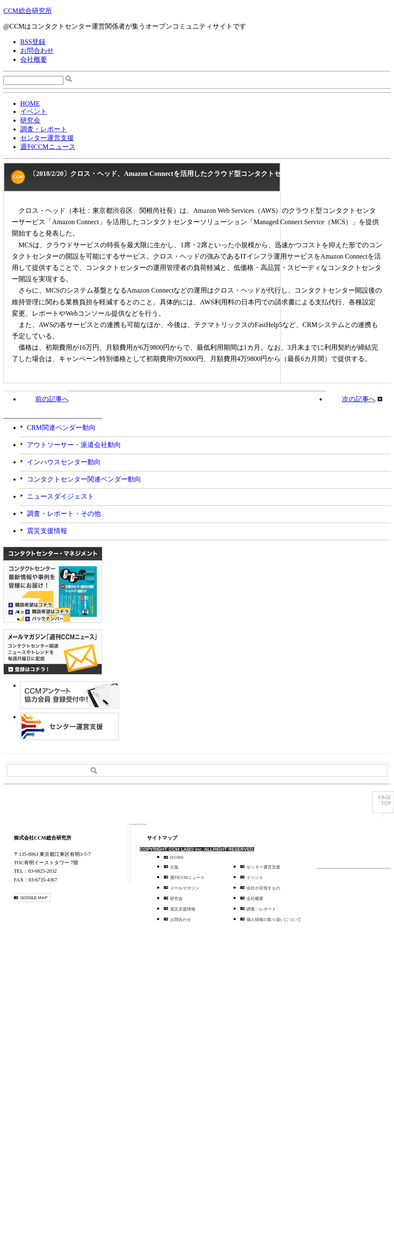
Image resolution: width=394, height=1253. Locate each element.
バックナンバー (47, 618)
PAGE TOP (383, 804)
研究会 (30, 120)
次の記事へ (359, 399)
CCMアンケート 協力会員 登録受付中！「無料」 (69, 695)
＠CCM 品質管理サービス (69, 726)
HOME (30, 103)
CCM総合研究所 (27, 10)
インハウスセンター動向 (64, 462)
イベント (33, 111)
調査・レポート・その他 (64, 513)
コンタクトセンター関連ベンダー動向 (84, 479)
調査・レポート (43, 129)
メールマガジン (185, 888)
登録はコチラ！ (52, 652)
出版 (174, 867)
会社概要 (33, 59)
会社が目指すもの (263, 888)
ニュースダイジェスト (60, 496)
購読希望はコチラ (47, 611)
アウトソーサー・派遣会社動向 (74, 444)
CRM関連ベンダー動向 (61, 427)
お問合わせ (37, 50)
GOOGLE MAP (32, 897)
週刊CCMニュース (48, 146)
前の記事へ (52, 399)
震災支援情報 (47, 530)
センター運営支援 (47, 137)
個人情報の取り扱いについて (274, 919)
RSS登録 (32, 41)
